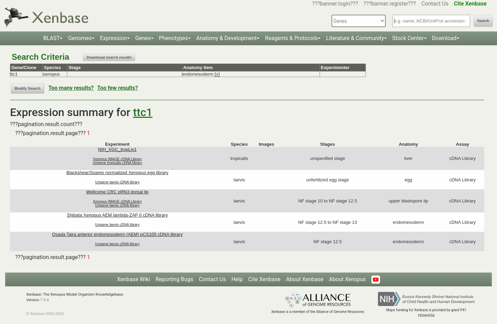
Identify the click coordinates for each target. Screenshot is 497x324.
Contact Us (435, 3)
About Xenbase (304, 279)
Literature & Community (355, 38)
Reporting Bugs (174, 279)
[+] (217, 74)
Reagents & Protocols (291, 38)
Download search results (109, 57)
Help (237, 279)
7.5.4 (44, 300)
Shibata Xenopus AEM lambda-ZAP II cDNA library (117, 215)
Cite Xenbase (264, 279)
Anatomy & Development (226, 38)
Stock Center (408, 38)
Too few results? (117, 88)
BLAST (51, 38)
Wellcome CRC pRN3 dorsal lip (117, 191)
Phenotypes (173, 38)
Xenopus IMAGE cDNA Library (117, 159)
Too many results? (71, 88)
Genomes (79, 38)
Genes (143, 38)
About (347, 279)
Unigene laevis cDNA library (117, 182)
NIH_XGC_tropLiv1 (117, 149)
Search (483, 21)
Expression (113, 38)
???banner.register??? (389, 3)
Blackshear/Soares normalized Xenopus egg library (117, 172)
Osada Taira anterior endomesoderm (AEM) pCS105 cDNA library (117, 234)
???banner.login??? (335, 3)
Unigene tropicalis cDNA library (117, 163)
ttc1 (143, 112)
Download (444, 38)
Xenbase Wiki (133, 279)
